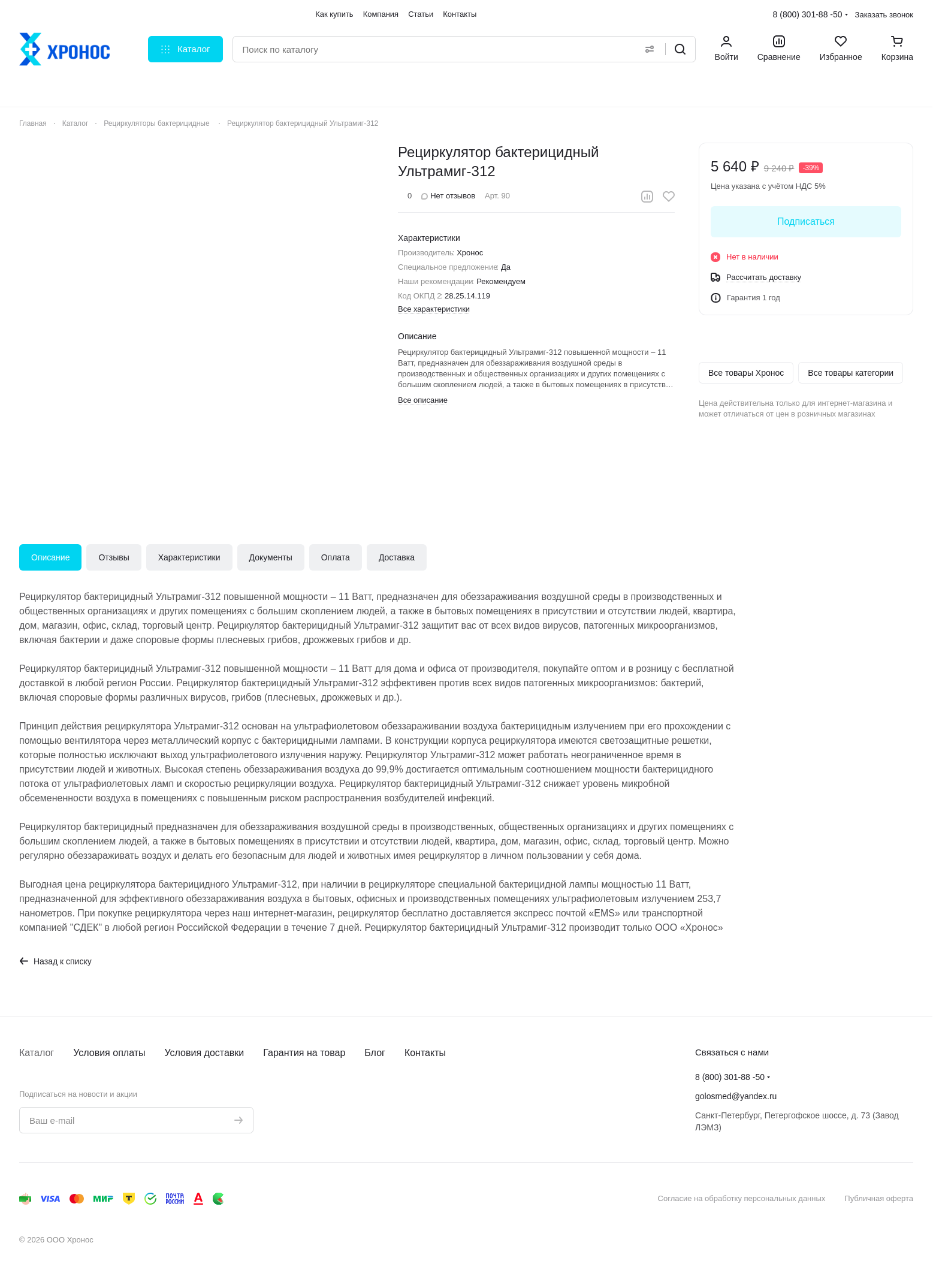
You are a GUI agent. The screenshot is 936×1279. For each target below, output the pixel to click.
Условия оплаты (109, 1053)
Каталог (36, 1053)
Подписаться (806, 221)
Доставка (397, 557)
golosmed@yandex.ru (736, 1096)
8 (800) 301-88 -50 (808, 14)
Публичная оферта (878, 1198)
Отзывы (113, 557)
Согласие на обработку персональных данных (742, 1198)
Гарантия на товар (304, 1053)
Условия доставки (204, 1053)
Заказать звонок (884, 14)
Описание (50, 557)
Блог (374, 1053)
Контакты (425, 1053)
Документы (270, 557)
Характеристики (189, 557)
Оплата (335, 557)
